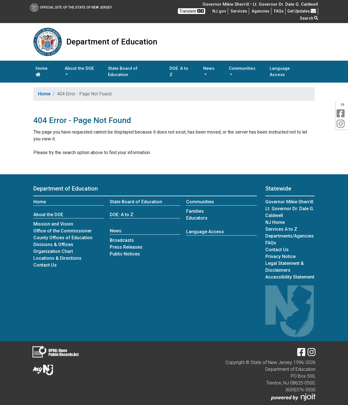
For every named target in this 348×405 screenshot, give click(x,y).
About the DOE (48, 214)
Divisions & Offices (53, 244)
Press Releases (126, 247)
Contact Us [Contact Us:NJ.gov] (277, 249)
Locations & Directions (57, 258)
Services (239, 11)
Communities (200, 201)
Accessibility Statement (289, 277)
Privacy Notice (280, 256)
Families (195, 211)
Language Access (280, 71)
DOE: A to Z (179, 71)
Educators (196, 218)
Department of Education (65, 188)
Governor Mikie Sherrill (289, 201)
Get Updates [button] (301, 11)
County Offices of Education (62, 237)
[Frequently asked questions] (279, 11)
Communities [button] (242, 68)
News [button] (208, 68)
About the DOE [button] (79, 68)
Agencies (260, 11)
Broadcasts (122, 240)
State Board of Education (123, 71)
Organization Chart (53, 251)
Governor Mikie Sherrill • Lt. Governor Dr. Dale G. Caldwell (260, 4)
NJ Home (275, 222)
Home (42, 71)
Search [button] (309, 18)
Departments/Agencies (289, 236)
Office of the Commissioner (62, 231)
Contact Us (45, 265)
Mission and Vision (53, 224)
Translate (191, 11)
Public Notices (125, 254)
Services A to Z (281, 229)
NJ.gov (219, 11)
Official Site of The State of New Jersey (71, 7)
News (115, 231)
